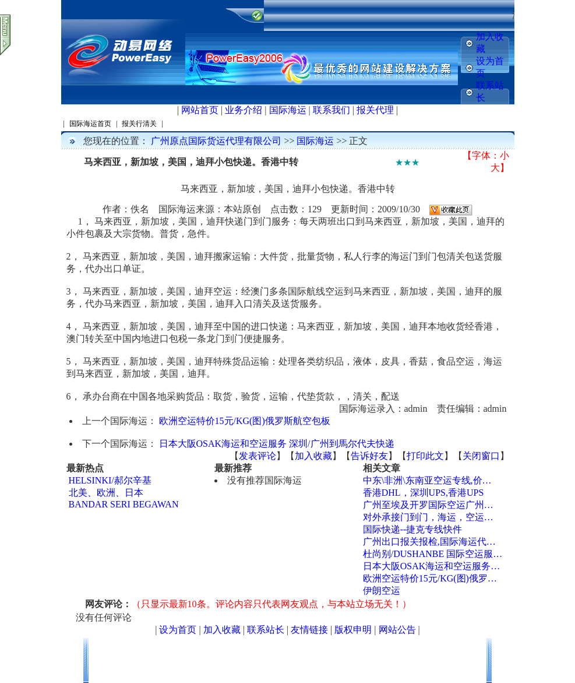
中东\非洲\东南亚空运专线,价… (427, 480)
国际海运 (287, 110)
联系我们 (331, 110)
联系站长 (265, 630)
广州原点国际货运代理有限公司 (216, 141)
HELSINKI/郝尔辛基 (110, 480)
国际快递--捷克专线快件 (413, 529)
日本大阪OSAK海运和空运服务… (431, 566)
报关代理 (375, 110)
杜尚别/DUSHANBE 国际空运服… (433, 554)
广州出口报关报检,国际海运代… (429, 542)
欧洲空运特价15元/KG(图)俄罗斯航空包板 (244, 421)
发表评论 (257, 456)
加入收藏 (313, 456)
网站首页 (199, 110)
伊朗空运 (381, 591)
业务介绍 (243, 110)
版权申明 (353, 630)
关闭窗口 (481, 456)
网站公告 (397, 630)
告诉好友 (369, 456)
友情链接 (309, 630)
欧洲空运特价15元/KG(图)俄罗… (430, 578)
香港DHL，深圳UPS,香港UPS (423, 493)
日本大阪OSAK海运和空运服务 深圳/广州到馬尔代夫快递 (276, 444)
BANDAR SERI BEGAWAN (124, 504)
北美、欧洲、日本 (106, 493)
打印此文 (425, 456)
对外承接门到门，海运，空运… (428, 517)
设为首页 (177, 630)
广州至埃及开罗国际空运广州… (428, 505)
